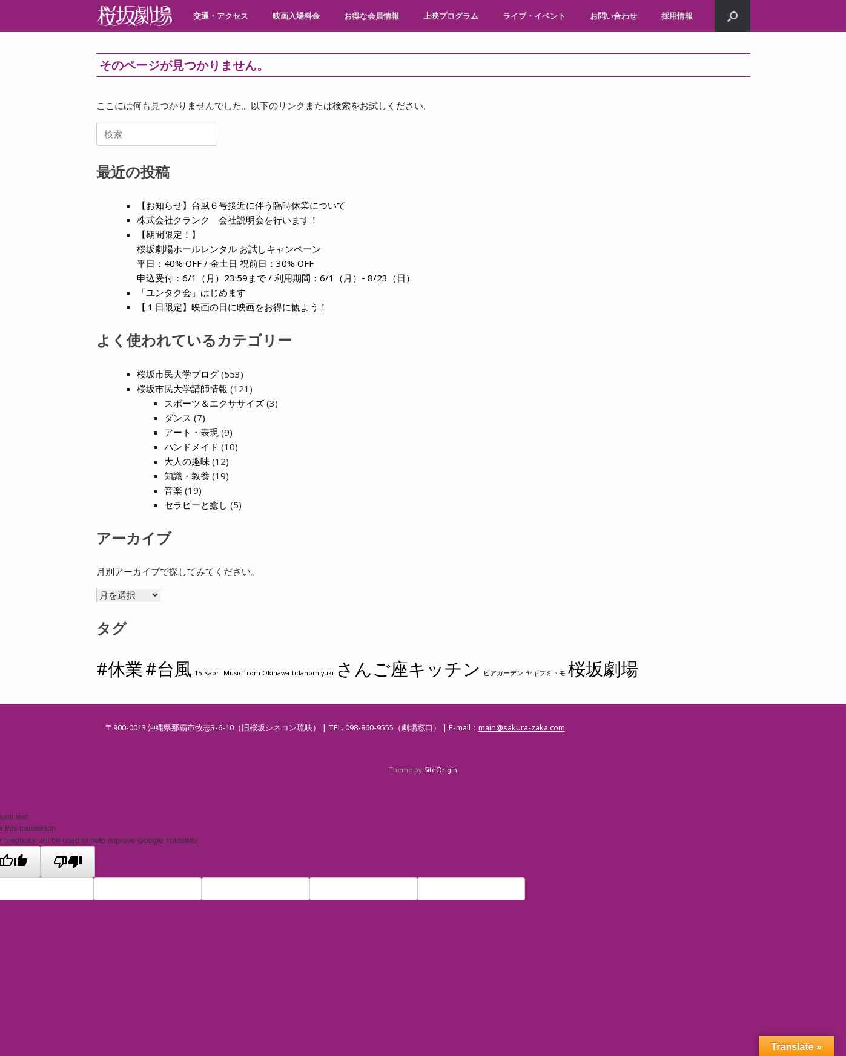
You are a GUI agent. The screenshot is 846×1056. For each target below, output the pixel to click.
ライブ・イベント (534, 15)
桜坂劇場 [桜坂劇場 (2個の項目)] (603, 669)
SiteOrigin (440, 769)
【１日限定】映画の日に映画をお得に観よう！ (232, 307)
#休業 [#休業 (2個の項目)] (119, 669)
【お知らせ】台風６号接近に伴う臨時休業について (241, 205)
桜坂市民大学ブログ (178, 374)
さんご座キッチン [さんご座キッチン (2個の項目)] (408, 669)
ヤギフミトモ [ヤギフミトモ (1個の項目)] (546, 673)
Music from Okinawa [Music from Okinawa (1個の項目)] (256, 673)
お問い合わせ (613, 15)
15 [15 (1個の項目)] (198, 673)
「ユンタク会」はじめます (191, 292)
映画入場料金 (296, 15)
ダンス (177, 418)
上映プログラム (450, 15)
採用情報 (677, 15)
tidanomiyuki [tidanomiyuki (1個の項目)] (313, 673)
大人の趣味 (187, 461)
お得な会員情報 (371, 15)
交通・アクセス (220, 15)
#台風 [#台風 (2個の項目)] (168, 669)
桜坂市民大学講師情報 (182, 388)
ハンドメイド (191, 447)
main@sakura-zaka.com (521, 727)
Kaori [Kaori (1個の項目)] (212, 673)
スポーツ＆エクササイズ (214, 403)
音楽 (173, 490)
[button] (732, 16)
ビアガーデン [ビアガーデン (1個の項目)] (503, 673)
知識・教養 (187, 476)
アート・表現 (191, 432)
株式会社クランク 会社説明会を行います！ (228, 220)
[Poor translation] (68, 861)
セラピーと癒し (196, 505)
